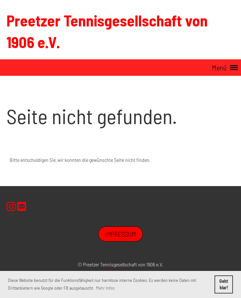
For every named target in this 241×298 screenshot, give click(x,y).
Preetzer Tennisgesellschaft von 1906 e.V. (107, 31)
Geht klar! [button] (223, 284)
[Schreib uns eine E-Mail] (21, 206)
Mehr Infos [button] (105, 288)
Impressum (120, 234)
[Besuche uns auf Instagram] (11, 206)
